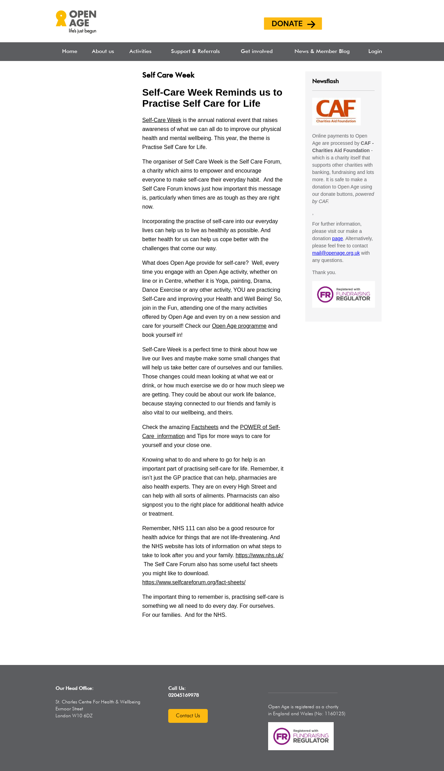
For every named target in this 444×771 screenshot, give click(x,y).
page (337, 238)
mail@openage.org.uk (336, 253)
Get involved (257, 51)
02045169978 (183, 695)
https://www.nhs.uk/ (259, 555)
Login (375, 51)
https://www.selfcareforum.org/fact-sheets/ (194, 582)
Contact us (188, 715)
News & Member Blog (322, 51)
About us (103, 51)
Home (69, 51)
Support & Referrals (195, 51)
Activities (140, 51)
